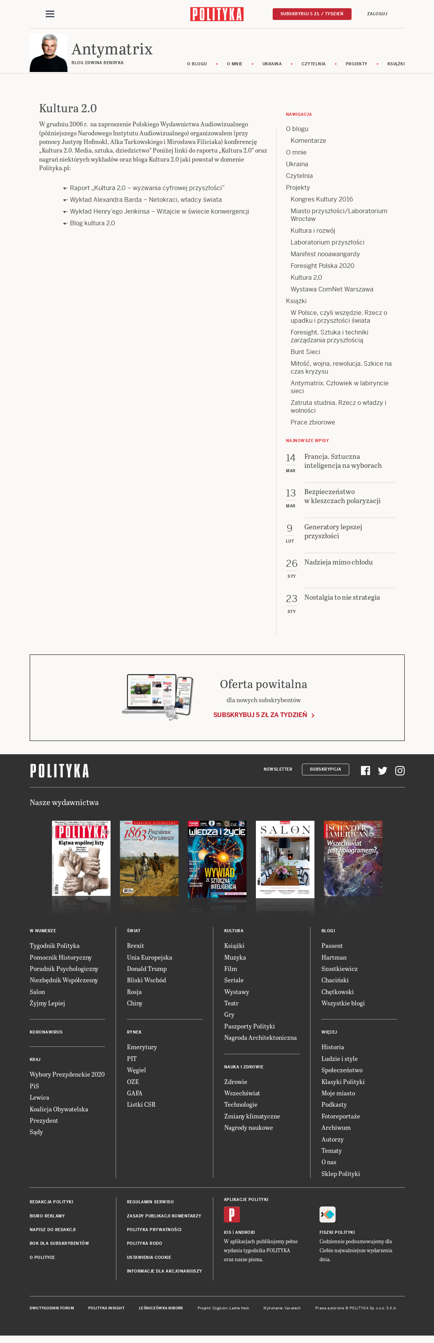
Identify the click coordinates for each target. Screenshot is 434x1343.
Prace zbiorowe (313, 430)
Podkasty (334, 1111)
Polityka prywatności (154, 1237)
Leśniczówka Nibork (161, 1315)
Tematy (331, 1157)
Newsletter (278, 776)
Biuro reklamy (47, 1223)
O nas (328, 1169)
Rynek (134, 1039)
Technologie (240, 1111)
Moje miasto (338, 1100)
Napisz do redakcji (53, 1237)
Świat (134, 938)
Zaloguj (377, 14)
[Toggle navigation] (50, 15)
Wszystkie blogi (343, 1010)
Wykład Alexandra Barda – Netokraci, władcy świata (146, 207)
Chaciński (335, 987)
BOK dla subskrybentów (59, 1250)
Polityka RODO (145, 1250)
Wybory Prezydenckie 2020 (67, 1081)
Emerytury (142, 1054)
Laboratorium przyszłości (327, 250)
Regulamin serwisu (150, 1209)
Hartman (333, 964)
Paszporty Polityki (249, 1033)
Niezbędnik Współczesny (64, 987)
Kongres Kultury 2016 (322, 207)
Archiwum (336, 1134)
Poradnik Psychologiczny (64, 975)
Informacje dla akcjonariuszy (164, 1278)
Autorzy (332, 1146)
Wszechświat (242, 1100)
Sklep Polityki (340, 1180)
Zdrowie (235, 1088)
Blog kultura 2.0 (92, 231)
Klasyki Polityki (343, 1088)
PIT (132, 1065)
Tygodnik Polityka (55, 952)
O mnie (243, 71)
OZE (133, 1088)
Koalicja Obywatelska (59, 1116)
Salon (37, 998)
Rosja (134, 998)
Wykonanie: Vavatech (282, 1315)
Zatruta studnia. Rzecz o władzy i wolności (338, 414)
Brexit (135, 952)
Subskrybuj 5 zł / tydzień (312, 14)
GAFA (135, 1100)
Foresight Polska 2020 (323, 273)
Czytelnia (323, 71)
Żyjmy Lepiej (47, 1010)
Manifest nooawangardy (325, 261)
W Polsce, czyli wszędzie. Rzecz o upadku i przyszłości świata (339, 324)
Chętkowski (337, 998)
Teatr (231, 1010)
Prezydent (44, 1127)
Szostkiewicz (339, 975)
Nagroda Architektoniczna (260, 1044)
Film (230, 975)
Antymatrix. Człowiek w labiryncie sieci (340, 395)
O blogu (206, 71)
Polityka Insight (106, 1315)
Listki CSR (141, 1111)
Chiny (135, 1010)
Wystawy (236, 998)
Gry (229, 1021)
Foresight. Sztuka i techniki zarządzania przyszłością (329, 344)
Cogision (220, 1315)
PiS (34, 1093)
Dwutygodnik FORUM (52, 1315)
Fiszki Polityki (337, 1239)
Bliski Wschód (146, 987)
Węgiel (136, 1077)
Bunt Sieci (305, 359)
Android (245, 1239)
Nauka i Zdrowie (244, 1074)
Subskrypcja (325, 776)
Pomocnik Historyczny (61, 964)
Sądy (36, 1138)
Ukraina (281, 71)
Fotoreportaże (340, 1123)
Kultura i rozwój (313, 238)
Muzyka (235, 964)
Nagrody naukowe (248, 1134)
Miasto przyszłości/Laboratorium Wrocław (339, 222)
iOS (228, 1239)
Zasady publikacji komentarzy (164, 1223)
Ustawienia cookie (149, 1264)
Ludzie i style (339, 1065)
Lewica (39, 1104)
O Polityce (42, 1264)
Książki (405, 71)
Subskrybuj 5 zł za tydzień (260, 722)
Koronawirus (46, 1039)
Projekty (365, 71)
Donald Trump (147, 975)
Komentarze (308, 148)
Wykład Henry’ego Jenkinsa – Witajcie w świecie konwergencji (159, 219)
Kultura (234, 938)
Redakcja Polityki (51, 1209)
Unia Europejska (149, 964)
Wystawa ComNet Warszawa (332, 297)
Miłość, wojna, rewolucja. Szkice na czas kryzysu (341, 375)
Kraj (35, 1067)
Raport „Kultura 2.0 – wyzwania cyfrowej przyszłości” (147, 195)
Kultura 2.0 (306, 285)
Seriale (234, 987)
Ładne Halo (239, 1315)
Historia (332, 1054)
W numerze (43, 938)
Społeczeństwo (342, 1077)
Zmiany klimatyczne (252, 1123)
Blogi (328, 938)
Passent (332, 952)
